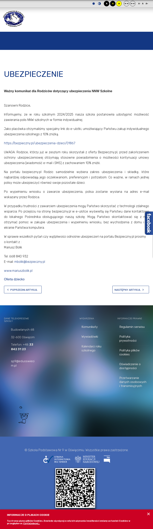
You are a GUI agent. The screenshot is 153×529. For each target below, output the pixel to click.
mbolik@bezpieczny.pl (29, 262)
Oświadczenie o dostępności (130, 366)
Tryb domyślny (93, 3)
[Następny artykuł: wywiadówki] (130, 289)
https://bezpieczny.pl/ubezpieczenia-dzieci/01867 (39, 143)
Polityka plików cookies (129, 352)
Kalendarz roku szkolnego (91, 348)
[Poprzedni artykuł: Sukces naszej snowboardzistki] (23, 289)
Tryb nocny (99, 3)
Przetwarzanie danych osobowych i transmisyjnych (132, 382)
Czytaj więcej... (31, 523)
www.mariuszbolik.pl (18, 271)
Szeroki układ (132, 3)
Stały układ (126, 3)
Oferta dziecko (14, 279)
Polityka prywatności (127, 338)
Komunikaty (89, 327)
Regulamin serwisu (132, 327)
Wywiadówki (89, 336)
